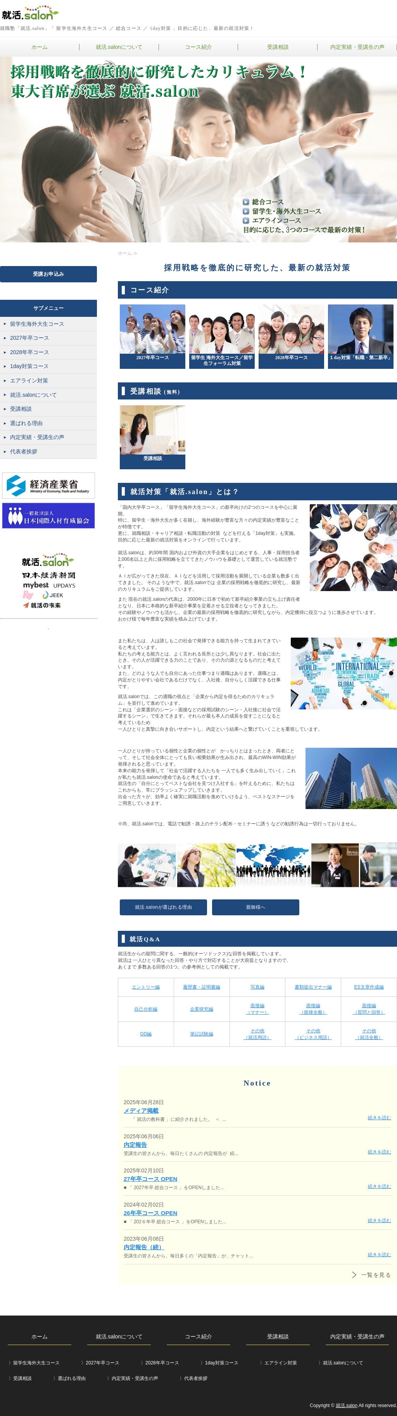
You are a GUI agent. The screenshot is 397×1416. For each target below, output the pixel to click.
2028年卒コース (29, 352)
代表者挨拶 (23, 451)
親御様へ (256, 907)
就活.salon (346, 1405)
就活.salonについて (119, 47)
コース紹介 (198, 47)
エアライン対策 (29, 380)
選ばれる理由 (26, 423)
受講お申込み (48, 274)
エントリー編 (146, 987)
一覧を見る (376, 1275)
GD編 (146, 1034)
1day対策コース (29, 366)
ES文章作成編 (369, 987)
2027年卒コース (29, 338)
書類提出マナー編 (313, 987)
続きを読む (379, 1117)
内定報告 (135, 1144)
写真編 (257, 987)
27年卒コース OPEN (150, 1179)
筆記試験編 (201, 1034)
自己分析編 (145, 1009)
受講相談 (278, 47)
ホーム (39, 47)
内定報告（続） (144, 1247)
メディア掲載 (141, 1110)
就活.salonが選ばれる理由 (163, 907)
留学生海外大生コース (37, 324)
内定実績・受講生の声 (357, 47)
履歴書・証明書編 (201, 987)
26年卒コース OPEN (150, 1213)
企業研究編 (201, 1009)
